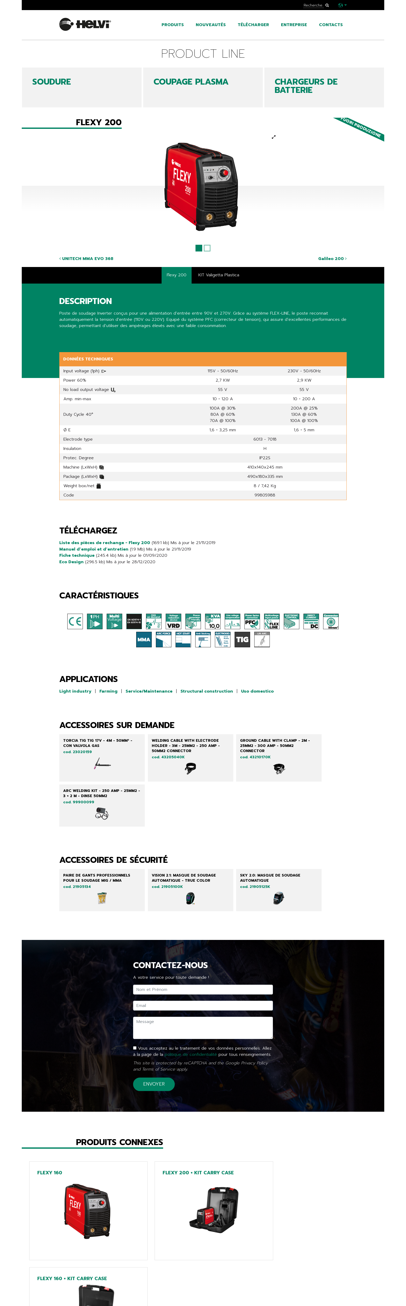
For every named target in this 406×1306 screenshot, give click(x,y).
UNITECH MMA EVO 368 (86, 259)
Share (64, 336)
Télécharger (253, 25)
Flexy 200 (176, 275)
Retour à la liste (81, 1269)
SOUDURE (51, 82)
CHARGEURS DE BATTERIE (306, 86)
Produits (173, 25)
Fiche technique (77, 555)
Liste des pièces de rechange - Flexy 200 (104, 543)
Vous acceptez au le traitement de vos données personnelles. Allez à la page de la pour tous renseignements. (202, 1016)
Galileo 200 (332, 259)
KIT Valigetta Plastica (218, 275)
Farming (108, 691)
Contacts (331, 25)
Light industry (75, 691)
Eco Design (71, 561)
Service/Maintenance (149, 691)
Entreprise (294, 25)
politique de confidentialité (191, 1019)
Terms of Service (158, 1033)
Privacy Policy (254, 1027)
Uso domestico (257, 691)
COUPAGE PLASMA (191, 82)
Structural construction (206, 691)
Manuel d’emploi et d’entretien (93, 549)
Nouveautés (211, 25)
